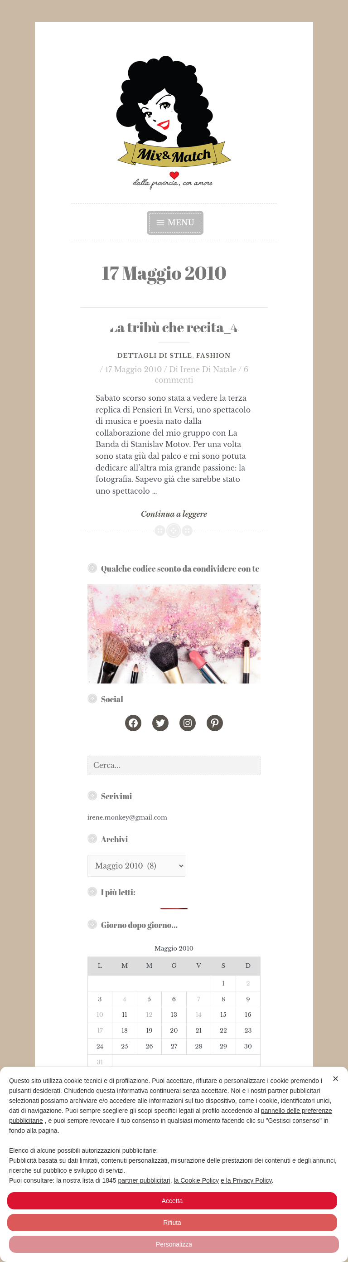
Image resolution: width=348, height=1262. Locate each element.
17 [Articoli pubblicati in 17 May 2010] (99, 1030)
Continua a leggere (173, 514)
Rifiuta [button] (172, 1222)
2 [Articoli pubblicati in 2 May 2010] (248, 983)
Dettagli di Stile (154, 355)
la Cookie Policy (196, 1180)
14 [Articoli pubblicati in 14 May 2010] (199, 1015)
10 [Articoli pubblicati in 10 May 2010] (100, 1015)
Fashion (213, 355)
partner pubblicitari (144, 1180)
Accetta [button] (172, 1200)
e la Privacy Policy (246, 1180)
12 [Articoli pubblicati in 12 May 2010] (149, 1015)
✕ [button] (335, 1078)
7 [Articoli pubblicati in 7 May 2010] (198, 999)
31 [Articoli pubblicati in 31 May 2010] (100, 1062)
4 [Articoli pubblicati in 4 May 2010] (124, 999)
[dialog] (174, 1164)
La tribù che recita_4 (174, 327)
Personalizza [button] (174, 1244)
